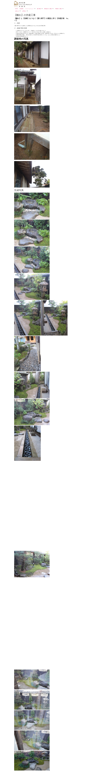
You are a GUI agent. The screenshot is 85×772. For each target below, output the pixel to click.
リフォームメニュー (29, 8)
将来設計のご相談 (48, 8)
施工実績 (39, 8)
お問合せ (24, 11)
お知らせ (17, 11)
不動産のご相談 (58, 8)
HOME (16, 8)
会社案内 (21, 8)
